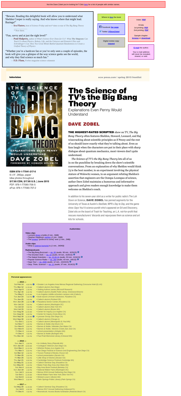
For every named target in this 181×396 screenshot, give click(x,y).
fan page (115, 27)
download (145, 38)
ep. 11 (51, 264)
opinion (48, 237)
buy (111, 17)
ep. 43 (49, 255)
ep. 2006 (43, 262)
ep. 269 (53, 260)
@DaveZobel (113, 32)
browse (135, 38)
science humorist (42, 246)
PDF (144, 20)
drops (37, 235)
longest (35, 239)
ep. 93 (53, 252)
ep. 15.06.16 (54, 257)
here (86, 4)
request (111, 44)
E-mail (136, 48)
